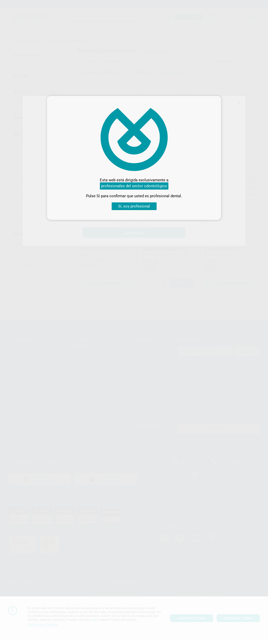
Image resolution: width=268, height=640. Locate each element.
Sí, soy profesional (134, 206)
